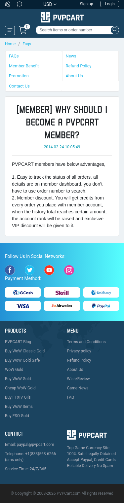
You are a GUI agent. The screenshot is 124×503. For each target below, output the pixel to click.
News (71, 56)
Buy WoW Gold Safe (22, 360)
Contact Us (19, 86)
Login (110, 4)
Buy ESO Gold (17, 415)
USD (47, 4)
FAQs (14, 56)
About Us (74, 75)
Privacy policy (79, 351)
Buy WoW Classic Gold (25, 351)
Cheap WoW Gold (20, 388)
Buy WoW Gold (18, 379)
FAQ (70, 397)
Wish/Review (78, 379)
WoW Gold (14, 369)
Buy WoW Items (19, 406)
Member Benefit (24, 65)
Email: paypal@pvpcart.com (29, 444)
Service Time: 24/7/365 (25, 469)
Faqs (26, 44)
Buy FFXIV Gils (18, 397)
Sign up (86, 4)
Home (10, 44)
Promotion (19, 75)
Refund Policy (79, 65)
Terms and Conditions (86, 342)
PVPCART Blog (18, 342)
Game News (78, 388)
